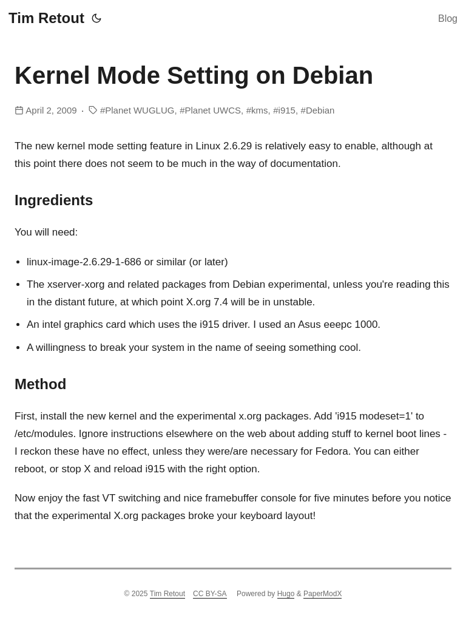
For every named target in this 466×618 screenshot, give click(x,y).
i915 (287, 110)
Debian (320, 110)
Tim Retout (46, 18)
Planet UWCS (212, 110)
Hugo (286, 593)
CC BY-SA (210, 593)
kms (259, 110)
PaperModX (322, 593)
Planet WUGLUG (139, 110)
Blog (448, 18)
